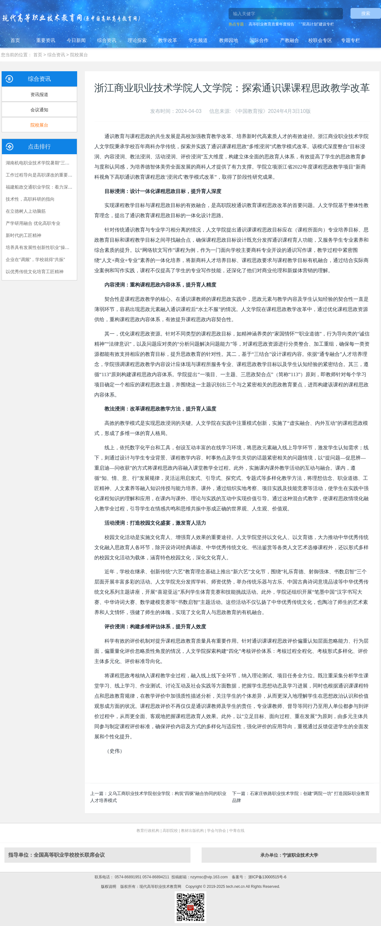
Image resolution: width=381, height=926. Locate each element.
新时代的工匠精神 (23, 235)
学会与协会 (216, 830)
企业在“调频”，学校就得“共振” (35, 259)
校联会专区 (320, 40)
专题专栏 (350, 40)
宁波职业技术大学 (300, 855)
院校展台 (79, 54)
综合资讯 (106, 40)
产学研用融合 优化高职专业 (33, 223)
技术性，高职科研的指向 (30, 199)
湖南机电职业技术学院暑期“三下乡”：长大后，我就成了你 (63, 162)
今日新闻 (76, 40)
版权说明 (108, 886)
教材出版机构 (192, 830)
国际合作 (259, 40)
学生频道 (198, 40)
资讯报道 (39, 94)
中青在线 (236, 830)
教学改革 (167, 40)
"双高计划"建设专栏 (317, 24)
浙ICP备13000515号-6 (266, 877)
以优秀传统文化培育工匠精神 (35, 271)
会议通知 (39, 109)
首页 (15, 40)
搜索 (365, 13)
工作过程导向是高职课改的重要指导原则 (46, 174)
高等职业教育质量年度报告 (271, 24)
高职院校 (170, 830)
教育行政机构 (148, 830)
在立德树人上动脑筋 (26, 211)
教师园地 (228, 40)
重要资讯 (45, 40)
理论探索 (137, 40)
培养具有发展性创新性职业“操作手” (40, 247)
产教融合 (289, 40)
